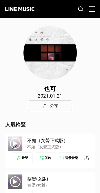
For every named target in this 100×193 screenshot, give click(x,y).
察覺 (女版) (37, 185)
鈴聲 (22, 157)
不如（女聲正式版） (47, 140)
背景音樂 (69, 157)
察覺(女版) (37, 179)
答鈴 (45, 157)
